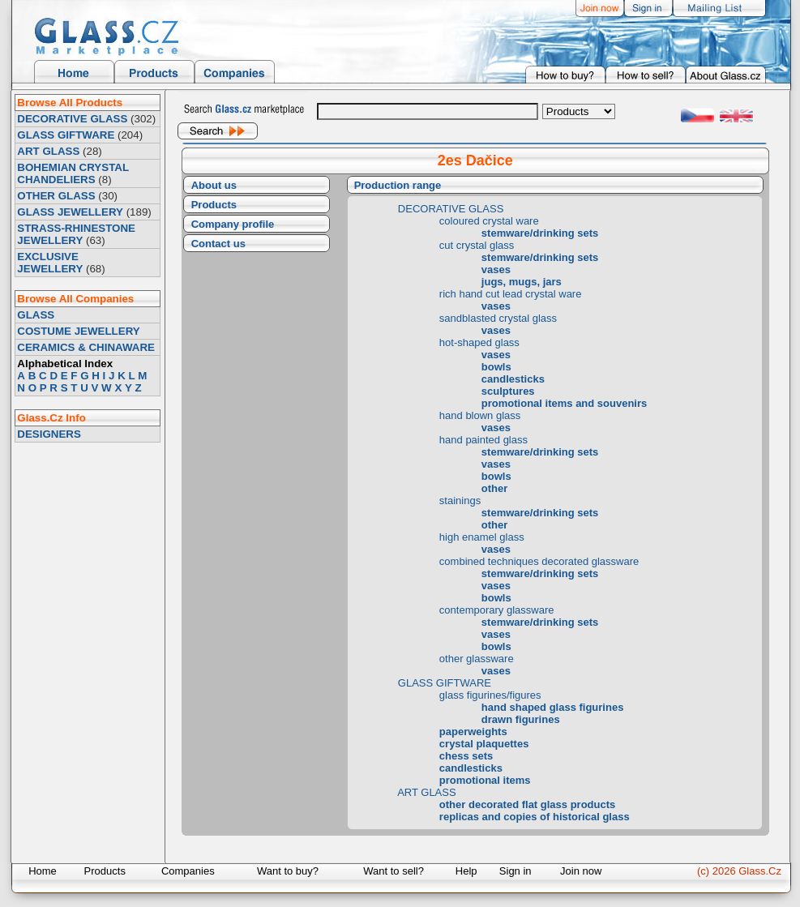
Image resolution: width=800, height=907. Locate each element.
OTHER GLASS (56, 196)
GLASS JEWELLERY (70, 212)
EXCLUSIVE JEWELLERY (50, 262)
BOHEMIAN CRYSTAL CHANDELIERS (72, 173)
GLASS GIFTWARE (65, 135)
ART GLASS (48, 151)
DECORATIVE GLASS (72, 119)
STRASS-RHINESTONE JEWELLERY (76, 234)
